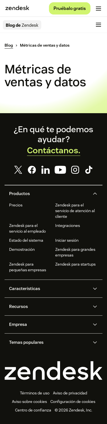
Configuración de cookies (72, 401)
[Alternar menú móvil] (98, 8)
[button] (49, 193)
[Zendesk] (53, 370)
